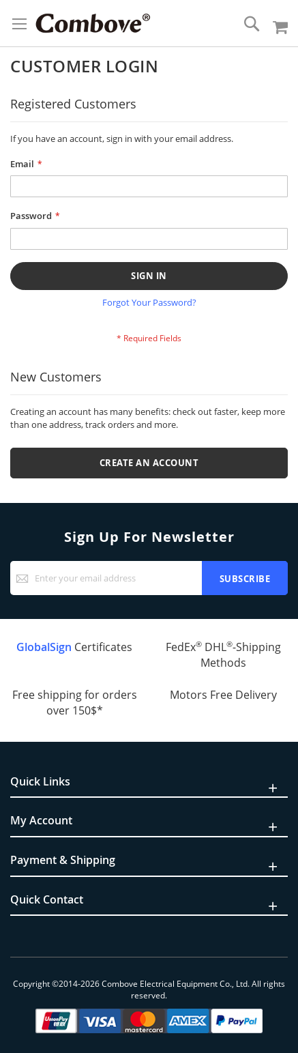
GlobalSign (44, 646)
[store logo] (93, 23)
